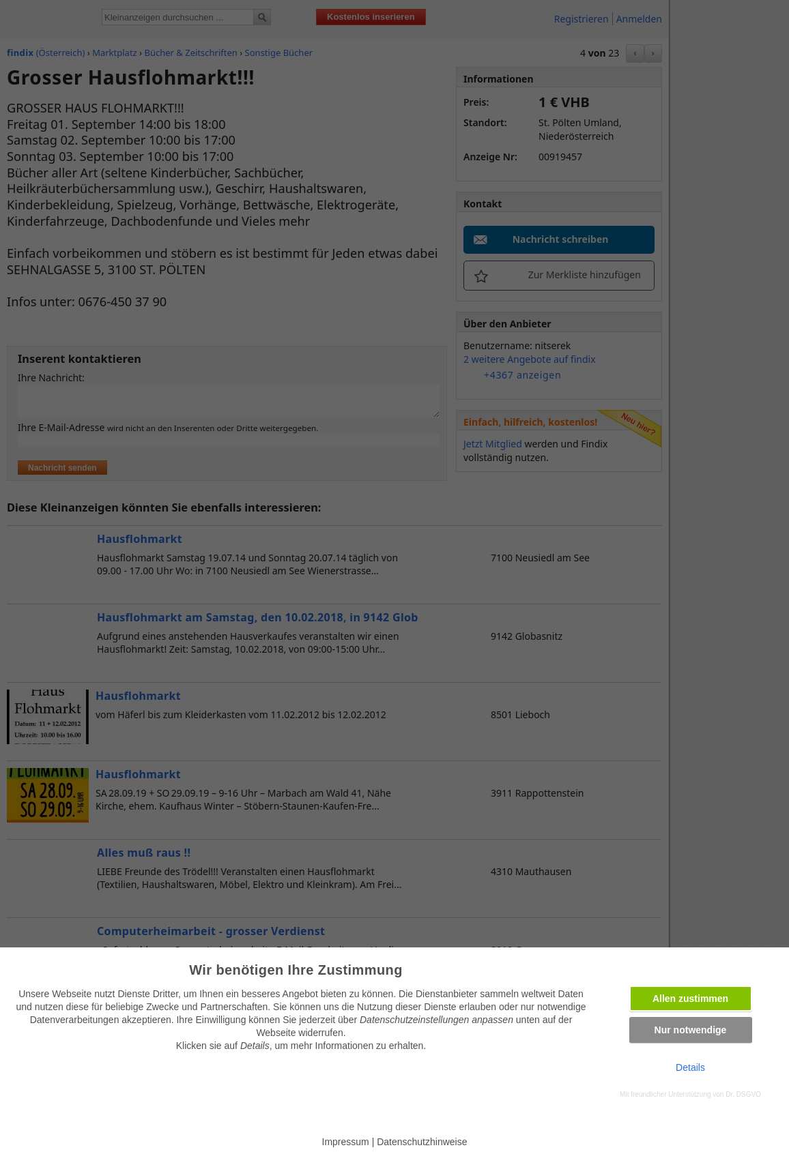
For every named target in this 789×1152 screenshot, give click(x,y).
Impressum (345, 1141)
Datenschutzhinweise (422, 1141)
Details (690, 1067)
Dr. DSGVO (743, 1094)
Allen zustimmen (690, 998)
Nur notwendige (691, 1029)
